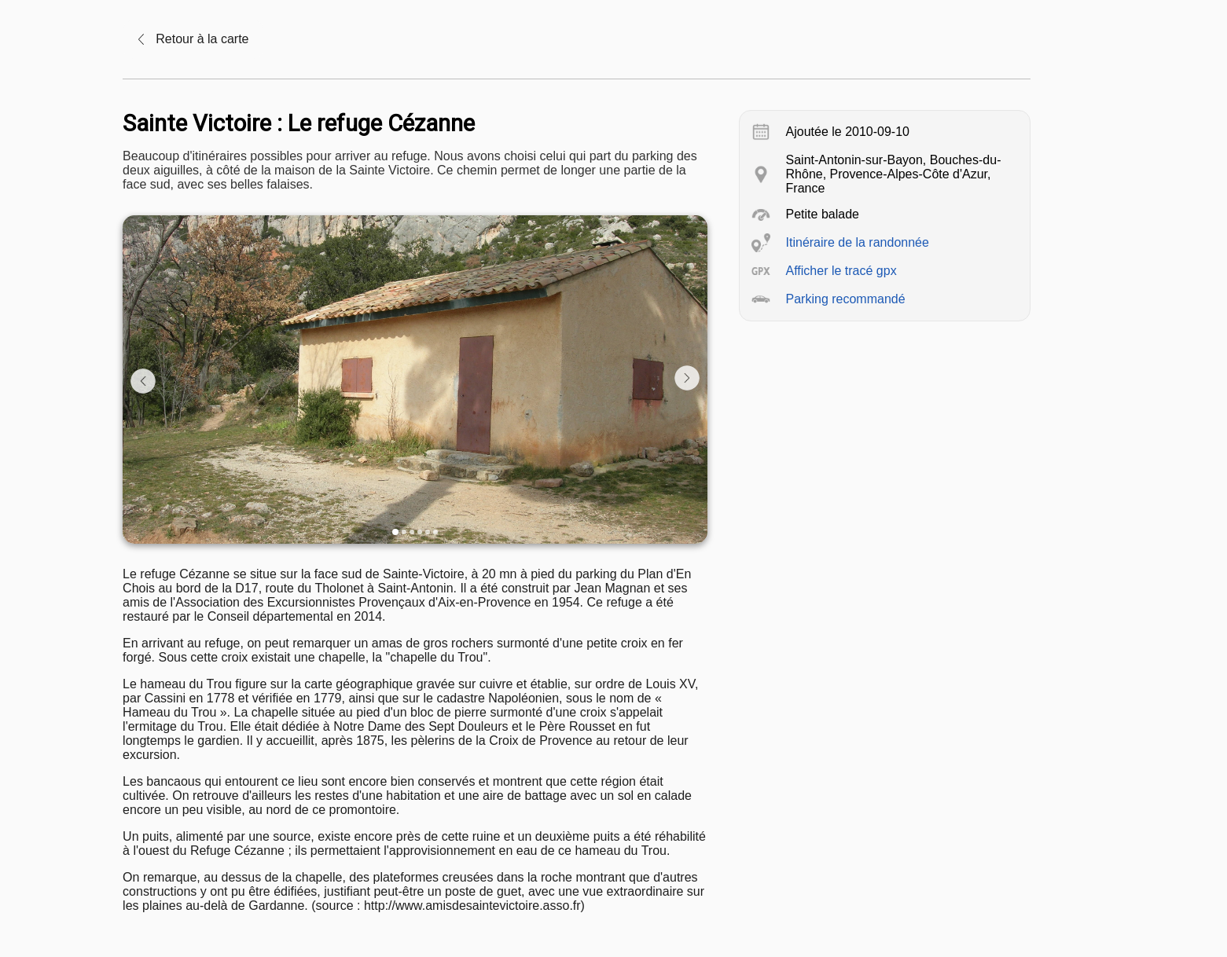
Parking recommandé (846, 299)
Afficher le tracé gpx (841, 270)
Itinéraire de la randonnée (857, 242)
